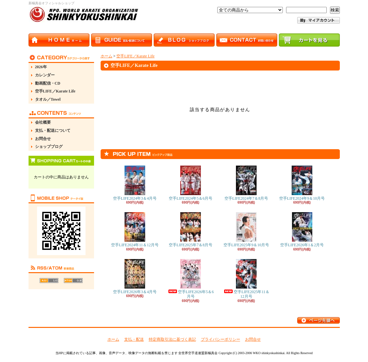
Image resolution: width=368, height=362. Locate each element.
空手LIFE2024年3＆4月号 (135, 183)
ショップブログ (49, 146)
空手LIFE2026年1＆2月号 (302, 229)
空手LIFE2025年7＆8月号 (190, 229)
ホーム (106, 56)
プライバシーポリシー (220, 339)
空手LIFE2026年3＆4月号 (135, 276)
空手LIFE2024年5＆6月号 (190, 183)
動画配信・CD (47, 83)
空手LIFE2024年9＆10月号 (302, 183)
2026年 (41, 67)
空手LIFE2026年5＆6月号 (190, 279)
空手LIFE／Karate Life (55, 91)
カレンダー (45, 75)
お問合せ (43, 138)
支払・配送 (134, 339)
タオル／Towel (48, 99)
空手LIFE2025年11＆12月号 (246, 279)
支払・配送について (52, 130)
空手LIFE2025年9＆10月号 (246, 229)
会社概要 (43, 122)
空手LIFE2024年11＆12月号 (135, 229)
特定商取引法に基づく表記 (172, 339)
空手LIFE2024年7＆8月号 (246, 183)
